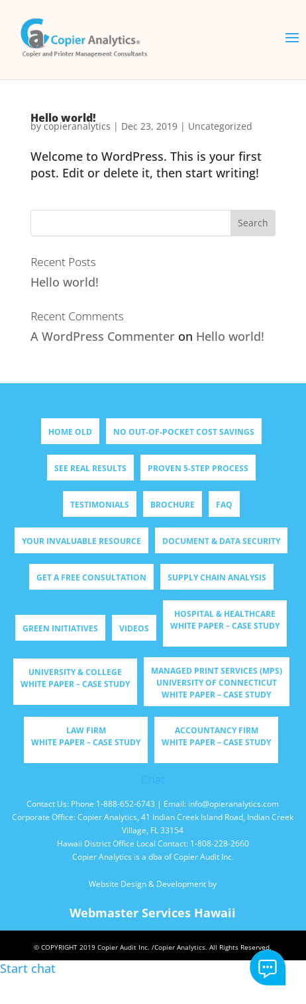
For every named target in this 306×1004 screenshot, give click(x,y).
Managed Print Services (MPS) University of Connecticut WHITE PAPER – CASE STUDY (216, 682)
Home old (70, 431)
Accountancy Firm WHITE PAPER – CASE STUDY (216, 736)
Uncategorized (220, 126)
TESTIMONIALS (99, 504)
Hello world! (64, 282)
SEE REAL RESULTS (90, 468)
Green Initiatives (60, 628)
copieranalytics (77, 126)
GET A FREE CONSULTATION (91, 577)
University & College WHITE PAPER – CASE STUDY (75, 678)
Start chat (268, 968)
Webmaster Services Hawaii (153, 913)
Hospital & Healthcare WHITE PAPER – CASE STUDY (225, 619)
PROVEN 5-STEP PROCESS (198, 468)
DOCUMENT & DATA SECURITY (221, 541)
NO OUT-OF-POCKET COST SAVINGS (183, 431)
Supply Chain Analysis (217, 577)
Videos (134, 628)
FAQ (224, 504)
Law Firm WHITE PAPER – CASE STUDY (85, 736)
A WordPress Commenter (102, 336)
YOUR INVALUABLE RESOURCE (81, 541)
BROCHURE (172, 504)
